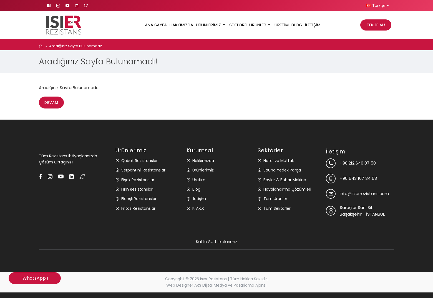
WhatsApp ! (34, 278)
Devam (51, 102)
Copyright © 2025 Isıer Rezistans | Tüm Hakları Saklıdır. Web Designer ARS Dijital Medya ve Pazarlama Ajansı (216, 282)
